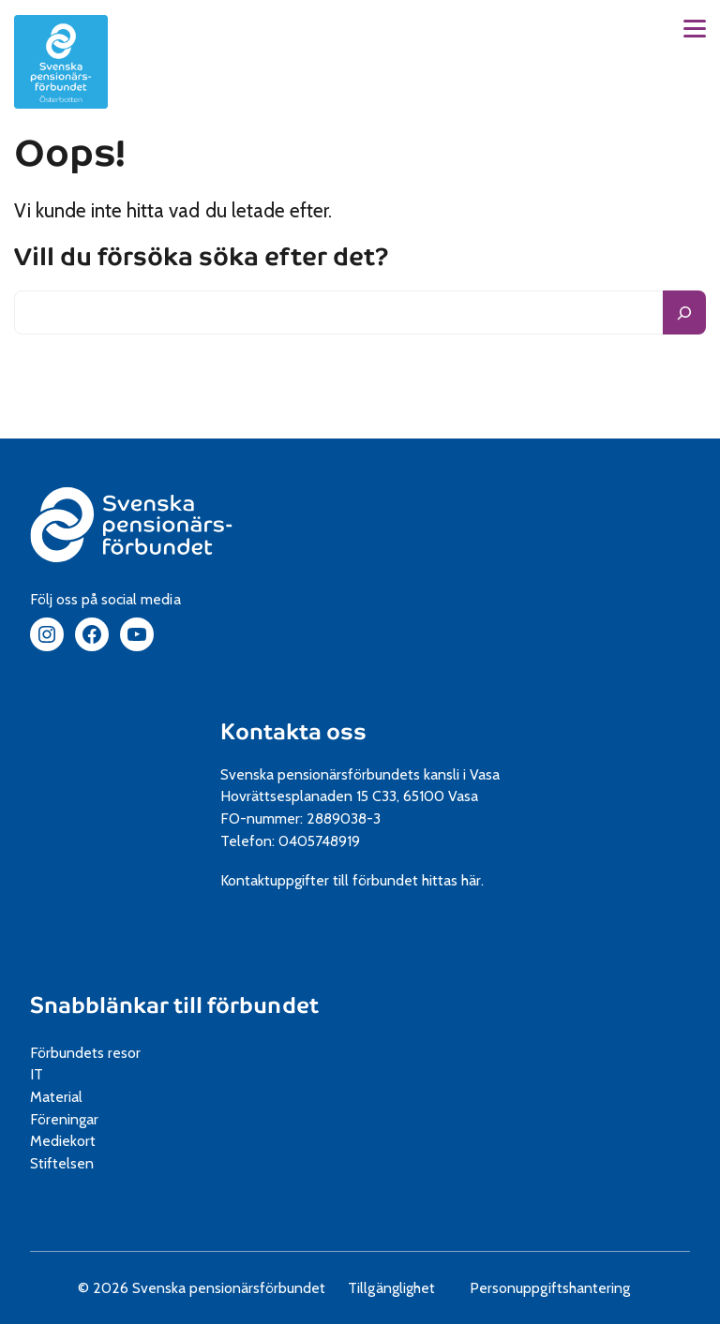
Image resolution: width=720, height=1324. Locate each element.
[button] (694, 28)
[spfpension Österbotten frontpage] (61, 62)
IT (43, 1074)
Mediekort (85, 1141)
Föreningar (71, 1119)
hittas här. (459, 880)
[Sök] (684, 312)
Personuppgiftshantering (556, 1288)
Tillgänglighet (397, 1288)
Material (63, 1097)
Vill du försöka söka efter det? (201, 258)
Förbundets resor (92, 1053)
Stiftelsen (68, 1163)
